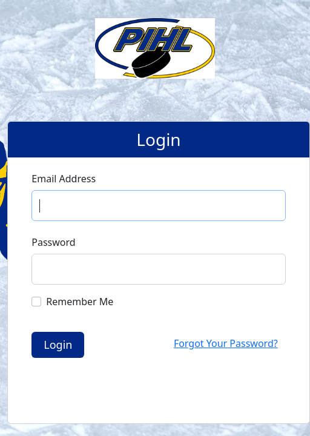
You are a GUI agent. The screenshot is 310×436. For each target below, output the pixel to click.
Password (53, 242)
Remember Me (79, 301)
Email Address (63, 178)
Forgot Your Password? (226, 343)
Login (58, 344)
